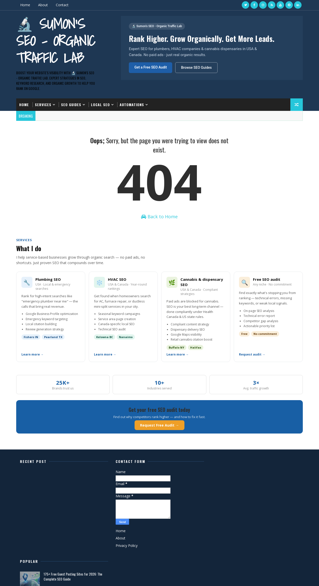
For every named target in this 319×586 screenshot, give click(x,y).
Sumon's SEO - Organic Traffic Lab (254, 494)
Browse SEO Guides (196, 68)
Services (43, 104)
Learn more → (32, 355)
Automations (132, 104)
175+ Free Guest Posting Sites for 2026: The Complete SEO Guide (261, 477)
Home (25, 4)
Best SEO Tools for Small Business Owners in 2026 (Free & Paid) (261, 537)
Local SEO (100, 104)
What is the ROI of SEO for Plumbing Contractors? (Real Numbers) (256, 517)
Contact (62, 4)
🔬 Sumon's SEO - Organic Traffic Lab (55, 41)
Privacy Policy (125, 545)
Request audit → (252, 355)
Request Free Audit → (159, 425)
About (43, 4)
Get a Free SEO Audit (150, 67)
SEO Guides (71, 104)
